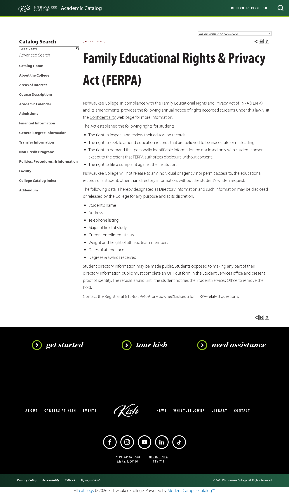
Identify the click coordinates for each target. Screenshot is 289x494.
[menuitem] (249, 8)
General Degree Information (43, 132)
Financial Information (37, 123)
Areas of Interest (33, 84)
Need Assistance (231, 345)
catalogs (86, 490)
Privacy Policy (27, 480)
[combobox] (234, 33)
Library (219, 410)
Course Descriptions (36, 94)
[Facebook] (110, 442)
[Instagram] (127, 442)
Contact (242, 410)
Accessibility (50, 480)
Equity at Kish (90, 480)
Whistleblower (189, 410)
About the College (34, 75)
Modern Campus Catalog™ (191, 490)
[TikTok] (179, 442)
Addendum (28, 190)
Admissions (28, 113)
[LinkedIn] (162, 442)
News (161, 410)
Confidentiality (103, 117)
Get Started (57, 345)
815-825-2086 (158, 457)
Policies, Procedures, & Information (48, 161)
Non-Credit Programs (37, 151)
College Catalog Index (37, 180)
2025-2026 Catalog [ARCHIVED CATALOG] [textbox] (218, 33)
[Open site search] (280, 8)
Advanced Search (34, 55)
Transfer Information (36, 142)
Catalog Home (31, 65)
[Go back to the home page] (31, 7)
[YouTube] (144, 442)
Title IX (70, 480)
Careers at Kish (60, 410)
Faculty (25, 171)
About (31, 410)
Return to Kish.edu (249, 8)
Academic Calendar (35, 104)
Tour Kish (145, 345)
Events (90, 410)
